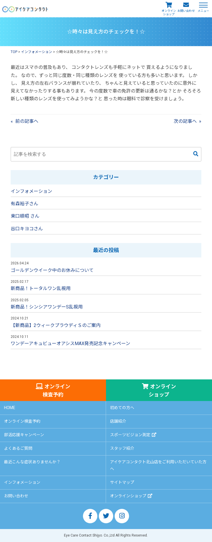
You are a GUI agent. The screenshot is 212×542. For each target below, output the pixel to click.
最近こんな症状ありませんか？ (32, 462)
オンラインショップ (169, 12)
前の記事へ (26, 121)
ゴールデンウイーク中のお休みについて (52, 270)
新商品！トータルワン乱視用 (41, 288)
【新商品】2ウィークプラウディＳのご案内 (56, 325)
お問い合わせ (186, 10)
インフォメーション (31, 191)
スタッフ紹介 (122, 448)
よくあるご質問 (18, 448)
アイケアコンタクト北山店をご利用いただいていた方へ (158, 465)
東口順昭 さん (25, 216)
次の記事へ (185, 121)
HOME (9, 407)
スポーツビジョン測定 (130, 434)
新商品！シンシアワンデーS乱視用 (47, 307)
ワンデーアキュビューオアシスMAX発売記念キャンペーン (70, 343)
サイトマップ (122, 482)
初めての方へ (122, 407)
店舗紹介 (118, 421)
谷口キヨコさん (27, 229)
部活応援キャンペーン (24, 434)
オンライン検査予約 (56, 390)
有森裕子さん (24, 203)
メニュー (203, 10)
